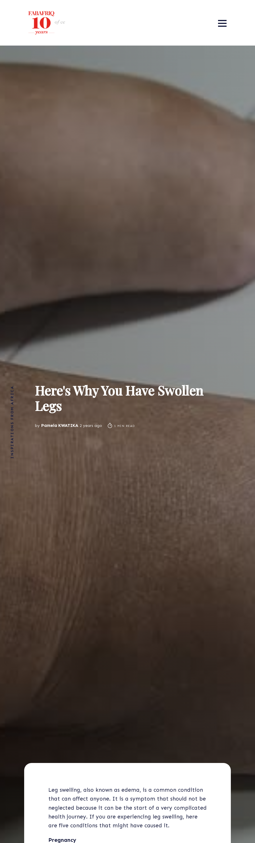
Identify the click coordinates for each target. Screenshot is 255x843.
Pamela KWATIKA (59, 425)
